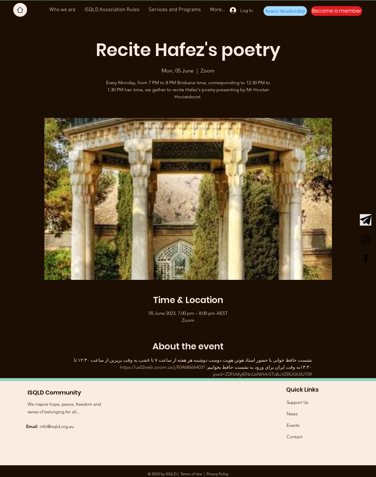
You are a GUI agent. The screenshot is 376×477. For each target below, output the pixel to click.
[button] (336, 11)
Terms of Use (191, 474)
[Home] (20, 10)
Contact (294, 436)
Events (293, 425)
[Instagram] (365, 239)
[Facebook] (365, 259)
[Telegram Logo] (365, 220)
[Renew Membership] (285, 11)
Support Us (297, 402)
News (292, 414)
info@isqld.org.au (57, 426)
